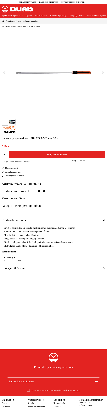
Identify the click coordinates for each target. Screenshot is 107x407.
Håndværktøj (21, 26)
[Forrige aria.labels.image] (4, 73)
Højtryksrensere (41, 16)
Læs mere (76, 390)
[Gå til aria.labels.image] (5, 122)
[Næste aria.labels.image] (102, 73)
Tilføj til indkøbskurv (57, 154)
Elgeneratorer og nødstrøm (12, 16)
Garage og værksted (76, 16)
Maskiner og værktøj (58, 16)
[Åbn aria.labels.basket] (103, 10)
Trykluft (28, 16)
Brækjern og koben (33, 26)
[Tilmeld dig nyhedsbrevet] (96, 381)
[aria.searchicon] (3, 21)
